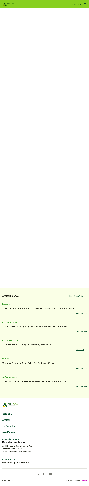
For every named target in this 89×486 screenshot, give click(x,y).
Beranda (7, 414)
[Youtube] (50, 474)
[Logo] (8, 4)
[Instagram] (38, 474)
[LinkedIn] (44, 474)
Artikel (6, 420)
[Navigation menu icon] (85, 4)
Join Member (9, 432)
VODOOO (83, 480)
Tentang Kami (10, 426)
